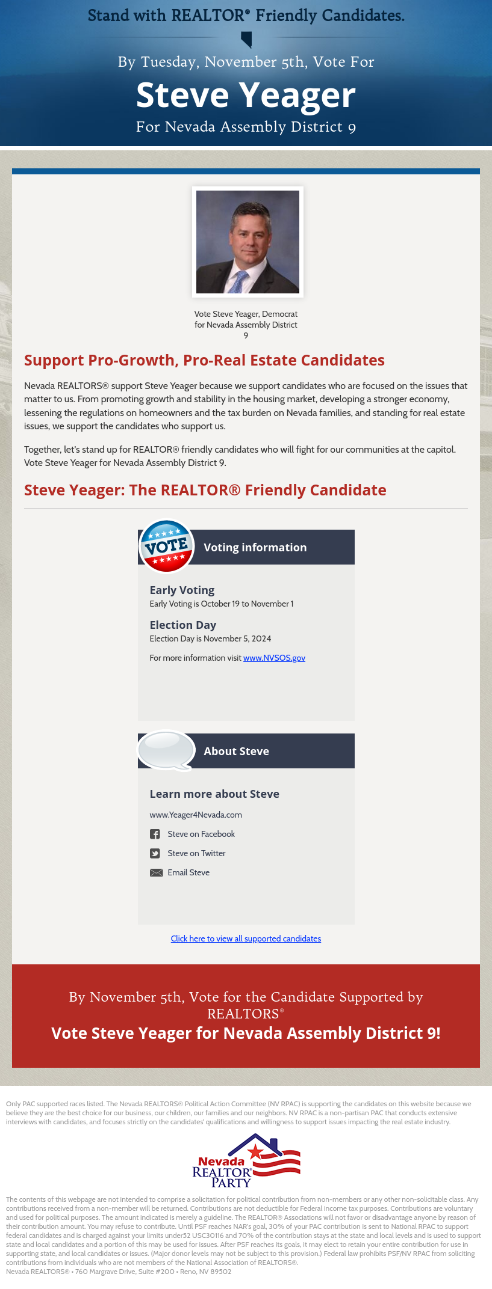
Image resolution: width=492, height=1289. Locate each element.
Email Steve (189, 872)
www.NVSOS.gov (274, 657)
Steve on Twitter (197, 853)
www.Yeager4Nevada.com (196, 814)
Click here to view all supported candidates (246, 938)
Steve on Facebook (201, 833)
